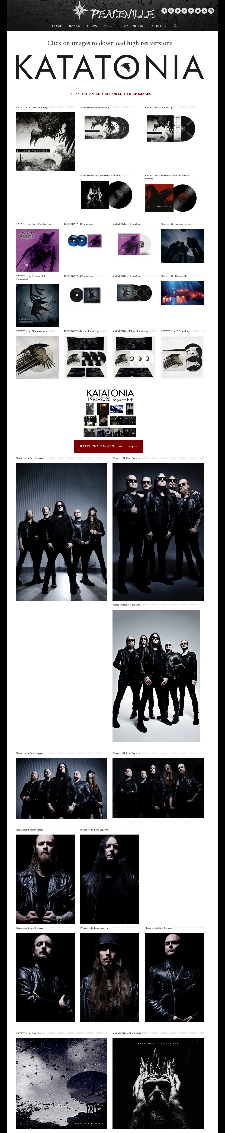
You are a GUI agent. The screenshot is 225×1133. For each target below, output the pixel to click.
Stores (110, 26)
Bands (74, 26)
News (92, 26)
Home (57, 26)
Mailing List (134, 26)
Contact (160, 26)
